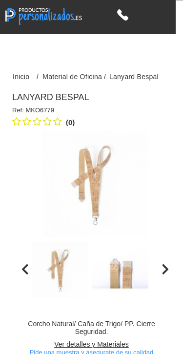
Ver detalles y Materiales (91, 344)
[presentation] (25, 269)
